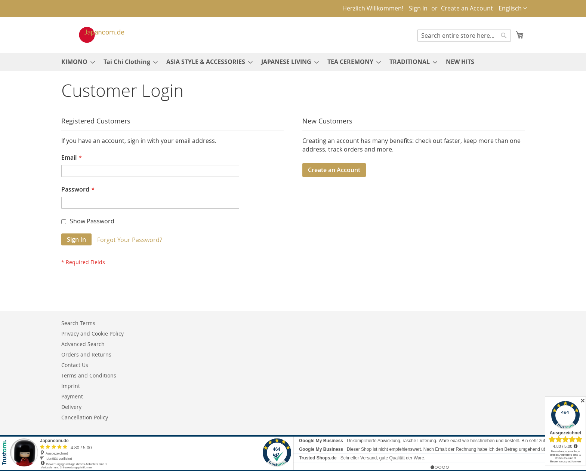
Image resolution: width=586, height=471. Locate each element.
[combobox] (464, 36)
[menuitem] (76, 62)
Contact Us (74, 364)
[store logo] (94, 35)
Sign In (418, 8)
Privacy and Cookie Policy (92, 333)
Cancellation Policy (84, 417)
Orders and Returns (86, 354)
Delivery (71, 406)
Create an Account (467, 8)
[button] (513, 8)
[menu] (293, 62)
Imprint (70, 385)
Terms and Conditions (88, 375)
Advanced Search (83, 344)
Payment (72, 396)
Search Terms (78, 323)
